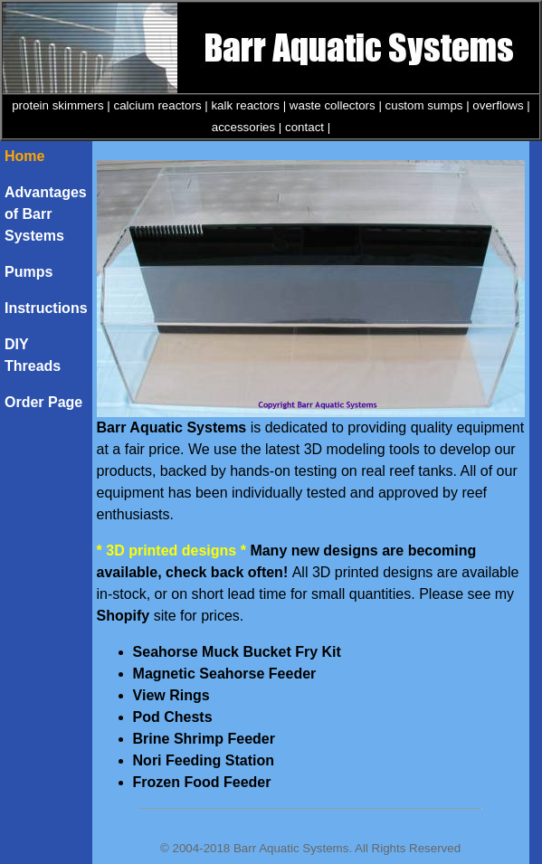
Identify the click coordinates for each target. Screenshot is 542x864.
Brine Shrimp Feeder (204, 738)
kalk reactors (245, 105)
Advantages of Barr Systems (46, 214)
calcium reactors (158, 105)
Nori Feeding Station (203, 760)
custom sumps (424, 105)
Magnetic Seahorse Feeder (225, 673)
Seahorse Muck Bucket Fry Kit (237, 652)
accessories (243, 127)
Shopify (123, 615)
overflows (497, 105)
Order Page (43, 402)
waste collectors (333, 105)
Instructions (46, 308)
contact (304, 127)
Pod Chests (173, 717)
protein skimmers (57, 105)
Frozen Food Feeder (202, 782)
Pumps (28, 272)
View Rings (171, 695)
